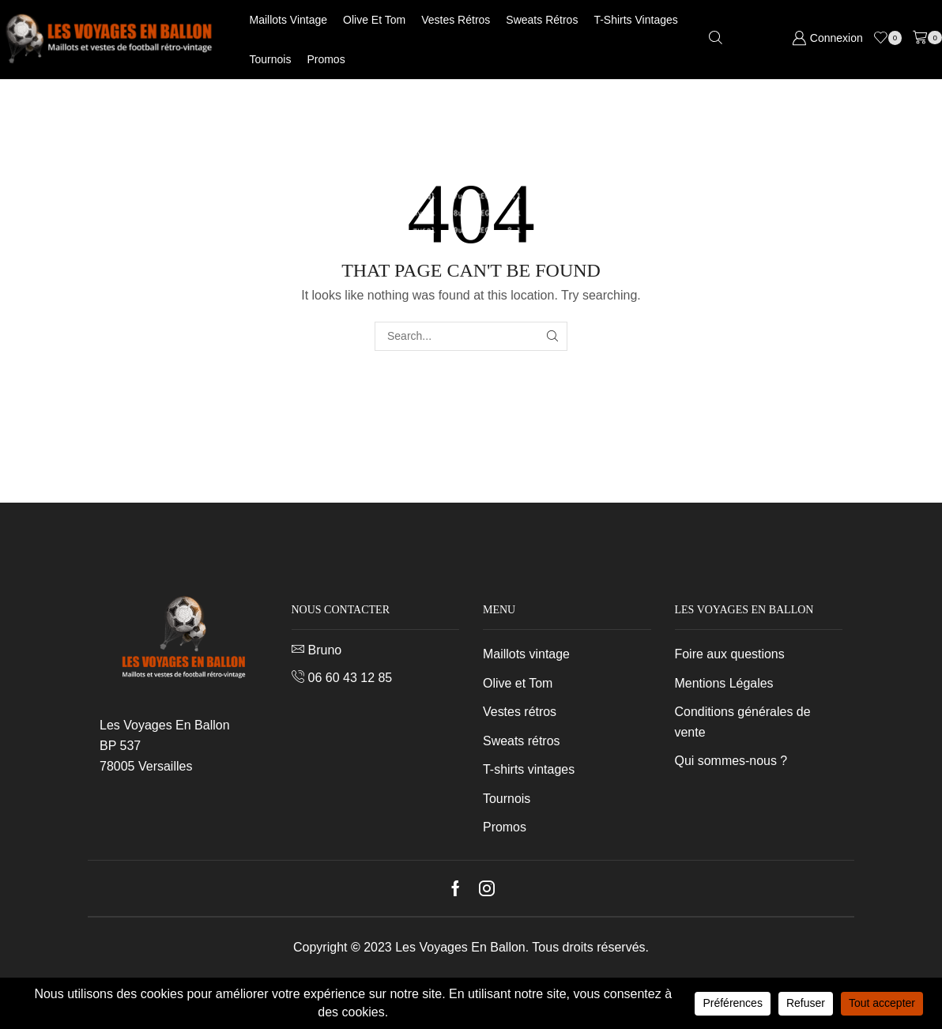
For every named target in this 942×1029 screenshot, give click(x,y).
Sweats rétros (542, 19)
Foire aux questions (730, 654)
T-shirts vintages (635, 19)
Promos (326, 59)
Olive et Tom (374, 19)
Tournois (271, 59)
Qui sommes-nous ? (731, 760)
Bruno (325, 650)
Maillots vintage (289, 19)
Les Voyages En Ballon (460, 947)
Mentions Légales (724, 683)
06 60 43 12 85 (350, 677)
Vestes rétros (455, 19)
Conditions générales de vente (743, 722)
